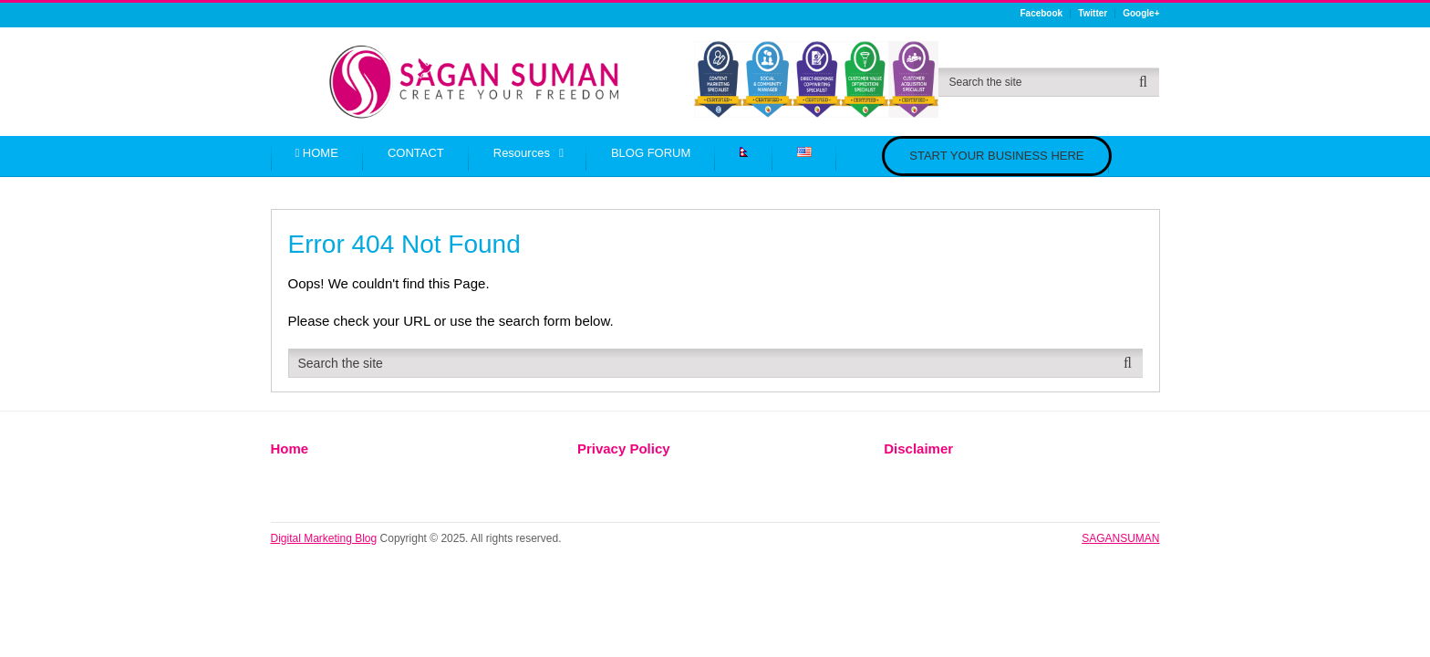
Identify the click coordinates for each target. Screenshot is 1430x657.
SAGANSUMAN (1120, 538)
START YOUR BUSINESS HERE (996, 155)
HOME (316, 153)
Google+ (1141, 13)
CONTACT (416, 153)
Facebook (1041, 13)
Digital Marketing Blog (324, 538)
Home (290, 448)
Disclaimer (918, 448)
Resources (521, 153)
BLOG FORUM (650, 153)
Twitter (1092, 13)
